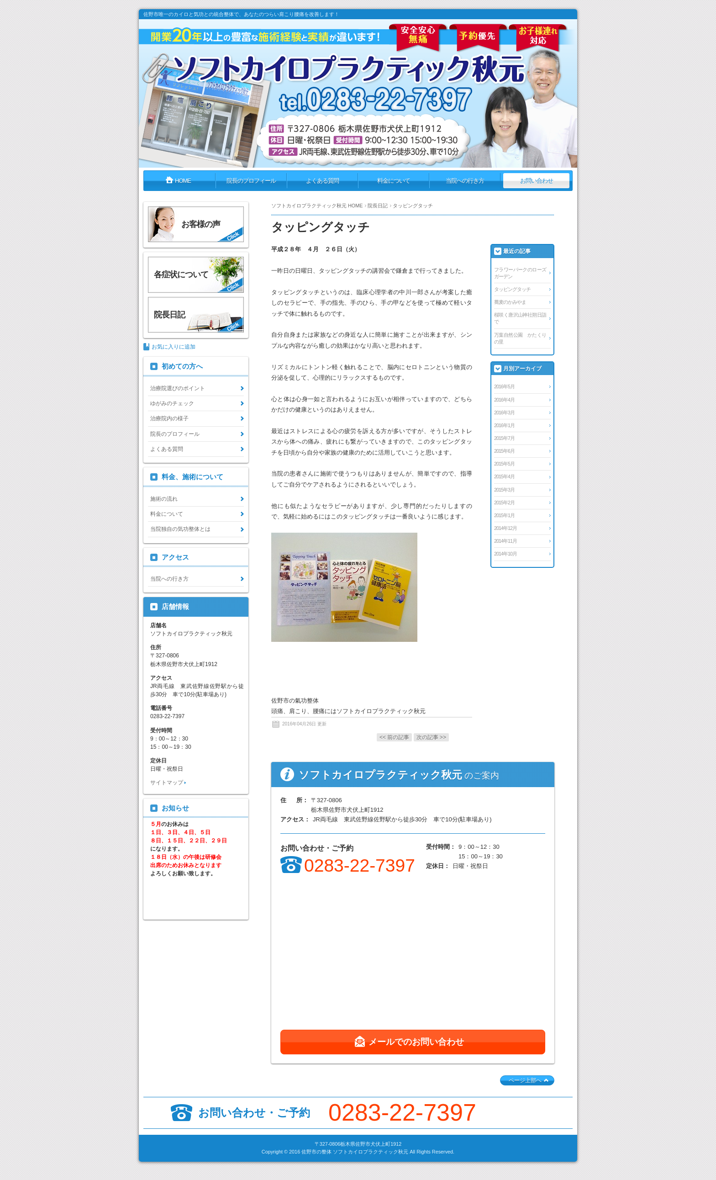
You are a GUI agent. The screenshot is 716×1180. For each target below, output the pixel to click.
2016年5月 (504, 386)
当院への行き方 (169, 579)
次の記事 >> (431, 737)
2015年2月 (504, 502)
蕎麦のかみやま (510, 302)
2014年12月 (505, 528)
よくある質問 (166, 449)
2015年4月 (504, 476)
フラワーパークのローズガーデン (520, 273)
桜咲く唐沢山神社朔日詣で (520, 318)
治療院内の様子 (169, 418)
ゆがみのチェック (172, 403)
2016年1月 (504, 425)
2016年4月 (504, 399)
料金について (166, 514)
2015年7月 (504, 438)
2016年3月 (504, 412)
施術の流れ (164, 499)
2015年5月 (504, 463)
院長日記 (378, 205)
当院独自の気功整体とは (180, 529)
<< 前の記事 (394, 737)
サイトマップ (166, 782)
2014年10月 (505, 553)
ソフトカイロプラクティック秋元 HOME (317, 205)
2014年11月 (505, 541)
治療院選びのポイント (177, 388)
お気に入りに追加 (173, 347)
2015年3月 (504, 489)
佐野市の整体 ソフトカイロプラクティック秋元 (354, 1151)
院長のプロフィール (175, 434)
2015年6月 (504, 451)
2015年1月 (504, 515)
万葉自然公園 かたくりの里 (520, 338)
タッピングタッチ (512, 289)
